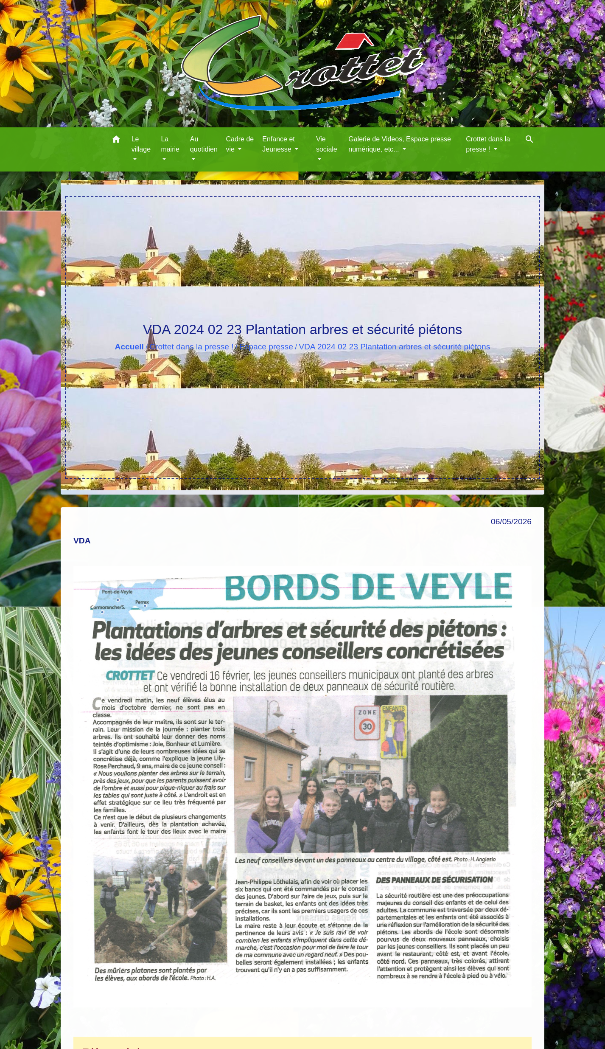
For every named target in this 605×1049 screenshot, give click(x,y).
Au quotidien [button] (204, 144)
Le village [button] (141, 144)
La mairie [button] (170, 144)
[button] (116, 141)
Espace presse (266, 346)
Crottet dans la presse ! (191, 346)
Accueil (129, 346)
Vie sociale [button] (326, 144)
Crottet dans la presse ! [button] (488, 144)
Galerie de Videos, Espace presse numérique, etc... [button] (399, 144)
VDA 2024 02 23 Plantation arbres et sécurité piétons (394, 346)
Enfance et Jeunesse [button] (278, 144)
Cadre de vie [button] (240, 144)
